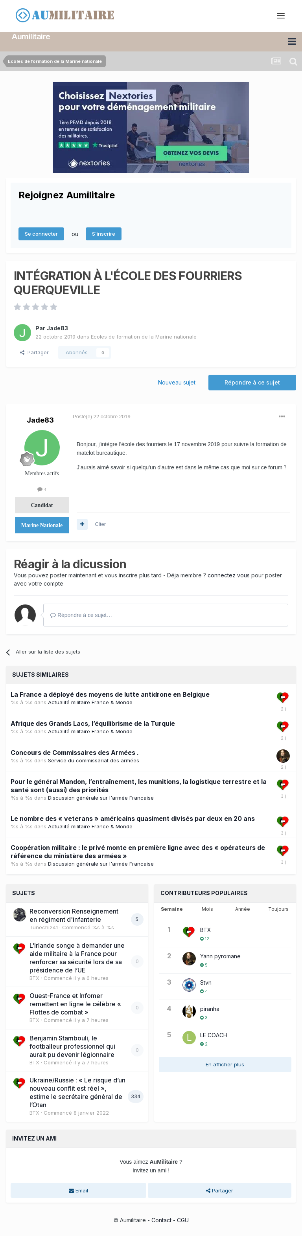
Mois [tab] (207, 909)
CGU (183, 1220)
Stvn (206, 982)
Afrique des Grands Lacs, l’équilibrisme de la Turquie (93, 723)
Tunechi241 (43, 927)
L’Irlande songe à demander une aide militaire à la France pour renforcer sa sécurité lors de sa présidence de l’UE (77, 957)
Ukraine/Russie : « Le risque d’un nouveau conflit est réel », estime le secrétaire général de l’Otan (77, 1092)
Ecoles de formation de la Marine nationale (144, 336)
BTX (34, 977)
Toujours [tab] (278, 909)
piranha (209, 1008)
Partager (34, 352)
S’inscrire (103, 234)
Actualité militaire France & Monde (90, 702)
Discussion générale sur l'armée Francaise (101, 797)
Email (78, 1190)
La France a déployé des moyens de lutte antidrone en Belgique (110, 694)
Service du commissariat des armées (93, 760)
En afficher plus (225, 1064)
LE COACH (213, 1035)
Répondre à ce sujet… (81, 615)
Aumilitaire (31, 36)
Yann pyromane (220, 956)
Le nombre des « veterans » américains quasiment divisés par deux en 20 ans (133, 818)
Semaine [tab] (172, 909)
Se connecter (41, 234)
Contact (161, 1220)
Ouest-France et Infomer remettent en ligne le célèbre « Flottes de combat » (75, 1004)
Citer (100, 524)
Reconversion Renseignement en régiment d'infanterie (73, 915)
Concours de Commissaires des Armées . (75, 752)
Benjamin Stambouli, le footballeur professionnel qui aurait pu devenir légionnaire (72, 1046)
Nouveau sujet (176, 382)
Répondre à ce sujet (252, 382)
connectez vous (229, 575)
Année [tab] (242, 909)
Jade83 (57, 328)
